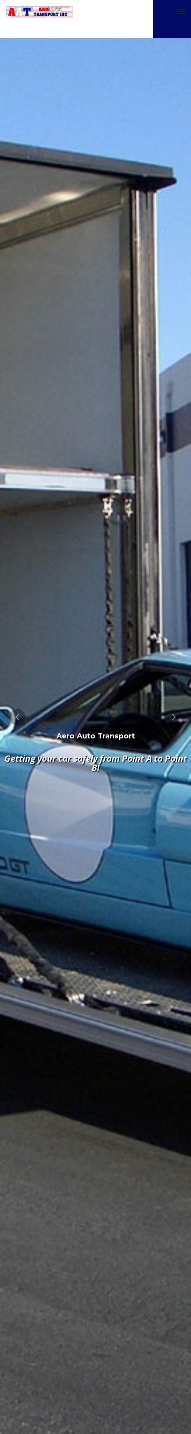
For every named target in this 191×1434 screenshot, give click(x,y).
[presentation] (17, 717)
